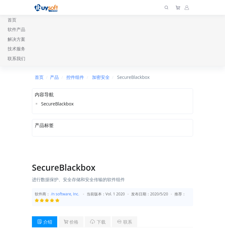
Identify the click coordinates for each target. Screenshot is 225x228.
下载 (98, 222)
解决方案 (16, 39)
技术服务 (16, 49)
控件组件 (75, 77)
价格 (71, 222)
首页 (12, 20)
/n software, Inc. (65, 194)
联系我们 (16, 58)
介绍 (44, 222)
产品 (54, 77)
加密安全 (101, 77)
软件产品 (16, 29)
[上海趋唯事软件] (47, 7)
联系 (124, 222)
